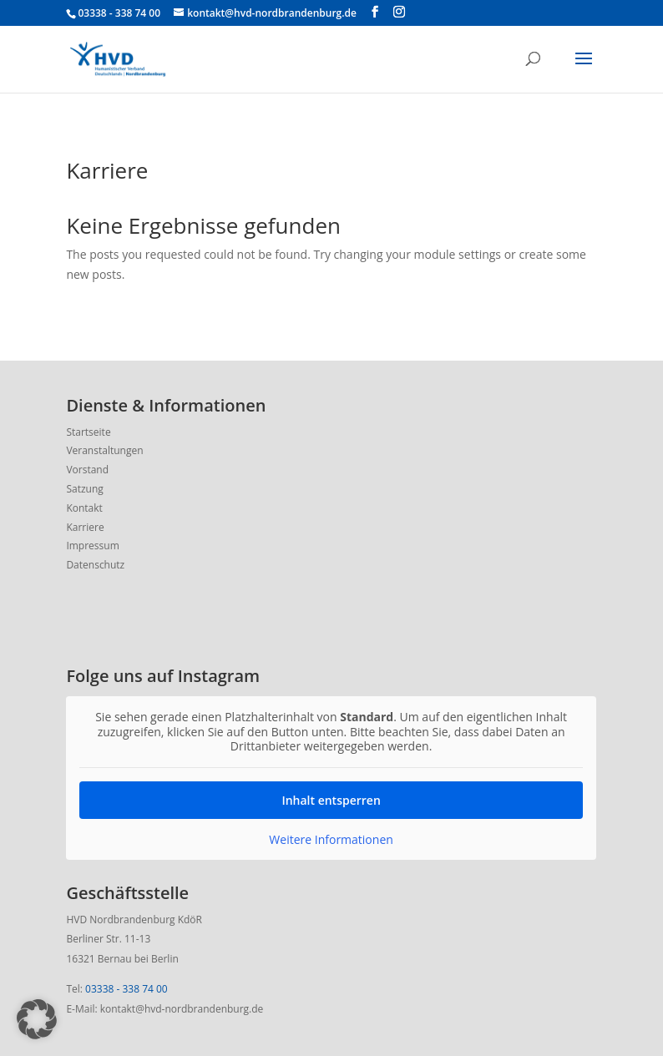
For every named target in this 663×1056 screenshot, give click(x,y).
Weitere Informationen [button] (331, 838)
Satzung (84, 489)
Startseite (88, 432)
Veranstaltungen (104, 450)
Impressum (92, 545)
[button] (36, 1019)
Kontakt (84, 508)
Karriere (85, 527)
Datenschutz (95, 565)
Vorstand (87, 469)
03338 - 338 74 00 (126, 989)
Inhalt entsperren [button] (331, 799)
